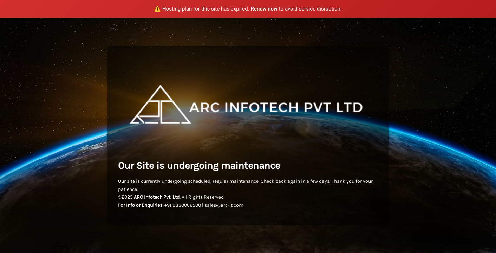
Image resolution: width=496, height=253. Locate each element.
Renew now (264, 9)
